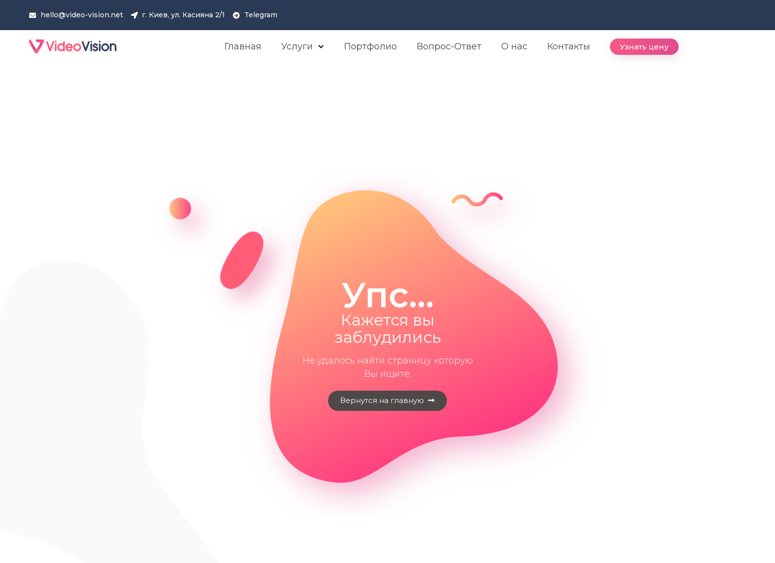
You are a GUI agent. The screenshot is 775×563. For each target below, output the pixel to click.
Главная (242, 46)
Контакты (568, 46)
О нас (514, 46)
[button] (644, 47)
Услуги (302, 47)
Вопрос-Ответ (449, 46)
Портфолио (370, 46)
